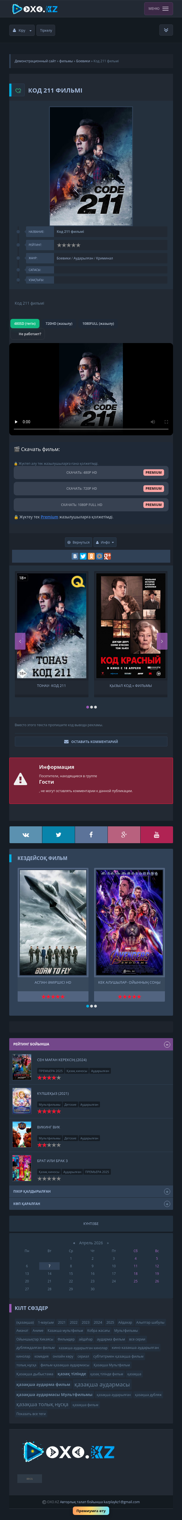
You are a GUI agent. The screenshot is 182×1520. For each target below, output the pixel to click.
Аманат (23, 1330)
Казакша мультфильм (65, 1330)
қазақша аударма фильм (43, 1384)
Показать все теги (31, 1413)
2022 (74, 1322)
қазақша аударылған (114, 1394)
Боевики (83, 61)
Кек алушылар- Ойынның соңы (129, 982)
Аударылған (83, 258)
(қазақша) (25, 1322)
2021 (62, 1322)
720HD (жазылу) (59, 323)
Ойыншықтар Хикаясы (35, 1339)
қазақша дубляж (148, 1394)
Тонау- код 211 (51, 685)
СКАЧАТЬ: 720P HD (91, 488)
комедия (41, 1356)
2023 (85, 1322)
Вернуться (78, 542)
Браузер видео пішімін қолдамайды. (91, 389)
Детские (70, 1104)
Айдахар (125, 1322)
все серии (137, 1339)
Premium (49, 516)
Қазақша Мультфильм (112, 1365)
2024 (98, 1322)
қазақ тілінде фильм (106, 1374)
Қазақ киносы (77, 1071)
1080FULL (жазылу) (98, 323)
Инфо (105, 542)
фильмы (66, 61)
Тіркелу (46, 30)
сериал (83, 1356)
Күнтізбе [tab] (91, 1223)
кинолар (24, 1356)
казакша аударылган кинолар (83, 1348)
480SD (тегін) (25, 323)
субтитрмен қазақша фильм (118, 1356)
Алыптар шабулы (150, 1322)
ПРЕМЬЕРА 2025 (51, 1071)
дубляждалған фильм (36, 1347)
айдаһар (86, 1339)
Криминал (104, 258)
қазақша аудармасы (102, 1384)
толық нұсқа (26, 1365)
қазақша (134, 1374)
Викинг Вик (48, 1127)
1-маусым (46, 1322)
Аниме (38, 1330)
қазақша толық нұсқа (43, 1404)
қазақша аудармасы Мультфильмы (55, 1394)
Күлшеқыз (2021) (53, 1093)
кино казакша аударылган (135, 1347)
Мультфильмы (50, 1104)
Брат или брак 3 (52, 1160)
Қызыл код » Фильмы (130, 685)
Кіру (22, 30)
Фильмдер (66, 1339)
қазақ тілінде (72, 1373)
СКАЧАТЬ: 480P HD (91, 472)
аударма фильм (111, 1339)
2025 (110, 1322)
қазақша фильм (85, 1404)
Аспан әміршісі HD (53, 982)
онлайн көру (63, 1356)
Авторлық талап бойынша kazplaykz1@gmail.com (100, 1502)
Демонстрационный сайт (35, 61)
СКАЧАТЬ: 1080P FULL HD (91, 505)
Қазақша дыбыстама (35, 1373)
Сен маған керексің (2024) (62, 1059)
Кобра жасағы (98, 1330)
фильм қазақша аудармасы (65, 1364)
